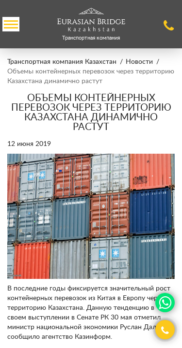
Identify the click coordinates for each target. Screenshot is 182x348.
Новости (139, 61)
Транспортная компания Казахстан (61, 61)
